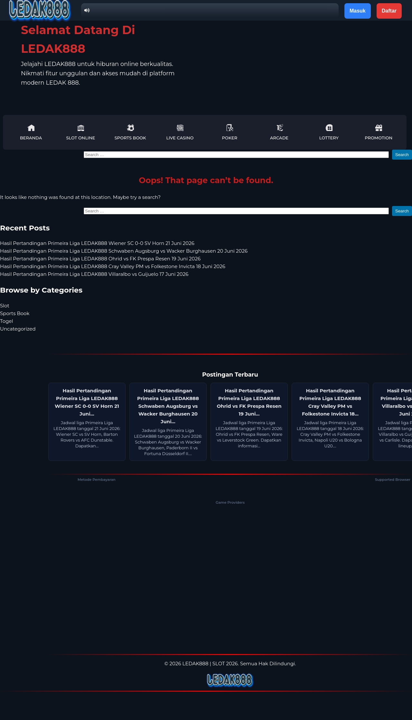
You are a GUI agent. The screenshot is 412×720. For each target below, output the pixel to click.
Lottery (329, 132)
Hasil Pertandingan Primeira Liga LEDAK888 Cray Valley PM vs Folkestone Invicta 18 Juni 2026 (112, 266)
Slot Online (80, 132)
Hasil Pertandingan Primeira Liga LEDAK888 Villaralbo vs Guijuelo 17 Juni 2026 (94, 274)
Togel (6, 321)
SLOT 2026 (225, 663)
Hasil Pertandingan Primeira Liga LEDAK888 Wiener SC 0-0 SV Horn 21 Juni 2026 (97, 243)
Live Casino (180, 132)
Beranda (31, 132)
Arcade (279, 132)
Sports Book (130, 132)
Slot (4, 306)
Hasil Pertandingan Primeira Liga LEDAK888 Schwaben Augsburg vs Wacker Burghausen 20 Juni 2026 (124, 251)
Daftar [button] (389, 11)
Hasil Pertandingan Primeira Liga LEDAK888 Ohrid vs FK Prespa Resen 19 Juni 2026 (100, 259)
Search (402, 154)
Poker (229, 132)
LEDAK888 (196, 663)
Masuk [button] (358, 11)
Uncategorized (18, 329)
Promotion (378, 132)
